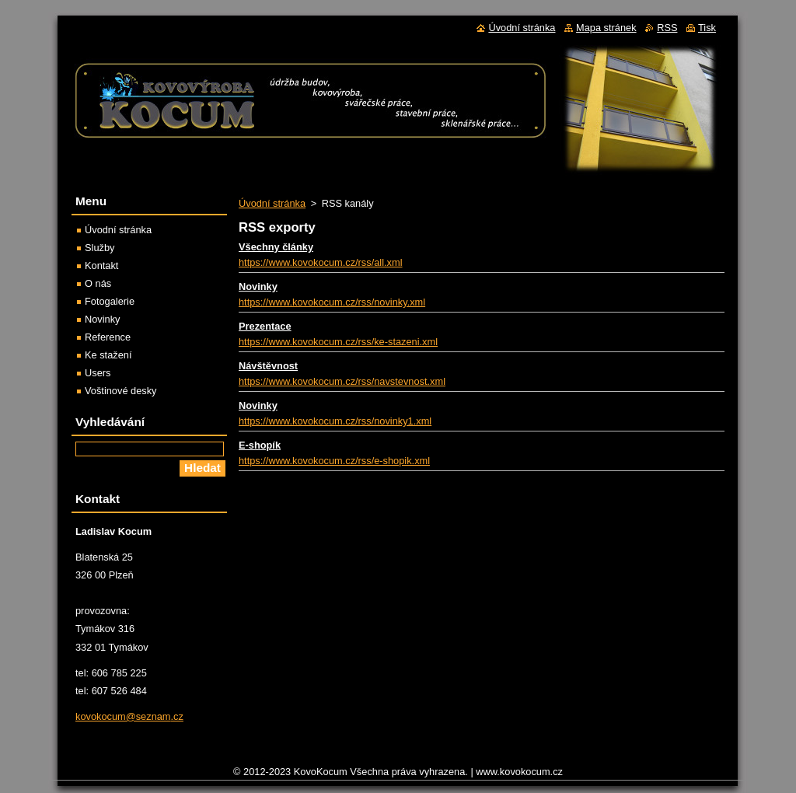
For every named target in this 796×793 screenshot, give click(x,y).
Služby (99, 247)
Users (97, 373)
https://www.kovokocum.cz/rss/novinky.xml (332, 302)
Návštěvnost (268, 366)
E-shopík (260, 445)
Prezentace (265, 326)
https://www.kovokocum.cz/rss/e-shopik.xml (334, 460)
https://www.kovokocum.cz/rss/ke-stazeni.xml (338, 342)
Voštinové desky (120, 390)
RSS (667, 27)
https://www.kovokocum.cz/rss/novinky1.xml (335, 421)
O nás (98, 283)
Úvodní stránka (272, 203)
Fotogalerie (109, 301)
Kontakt (101, 265)
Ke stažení (108, 355)
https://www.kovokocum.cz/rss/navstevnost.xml (342, 381)
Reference (108, 337)
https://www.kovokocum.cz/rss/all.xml (321, 262)
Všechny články (276, 247)
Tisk (707, 27)
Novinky (258, 286)
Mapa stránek (606, 27)
